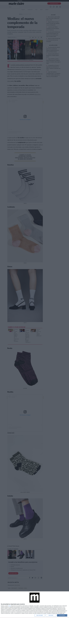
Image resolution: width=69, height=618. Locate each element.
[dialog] (34, 604)
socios (9, 605)
